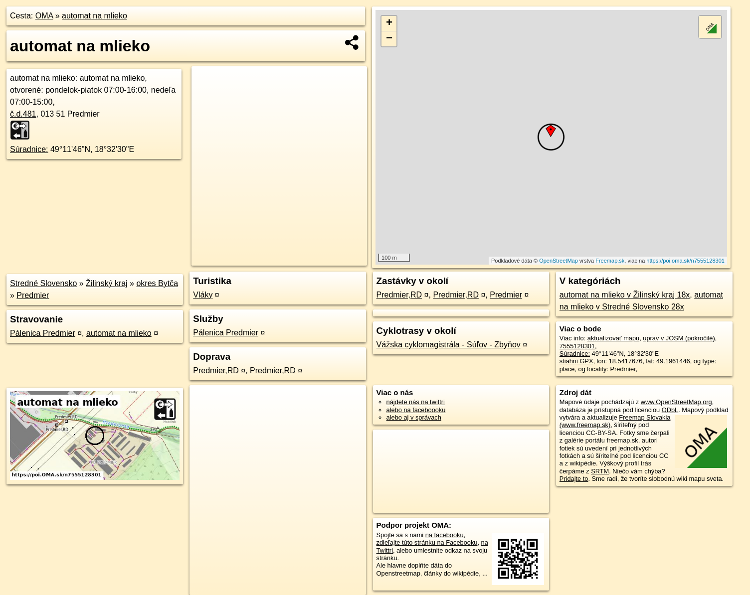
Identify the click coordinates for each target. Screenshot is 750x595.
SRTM (600, 471)
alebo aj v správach (413, 417)
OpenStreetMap (558, 261)
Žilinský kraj (107, 283)
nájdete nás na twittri (415, 402)
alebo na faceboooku (416, 410)
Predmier (32, 295)
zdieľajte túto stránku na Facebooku (427, 542)
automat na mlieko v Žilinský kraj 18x (625, 295)
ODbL (670, 410)
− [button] (389, 38)
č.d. (23, 114)
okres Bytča (157, 283)
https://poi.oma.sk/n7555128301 (685, 261)
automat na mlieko (94, 15)
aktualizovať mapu (613, 338)
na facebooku (444, 535)
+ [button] (389, 23)
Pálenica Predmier (42, 333)
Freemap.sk (609, 261)
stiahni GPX (576, 361)
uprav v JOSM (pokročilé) (679, 338)
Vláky (202, 295)
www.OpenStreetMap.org (676, 402)
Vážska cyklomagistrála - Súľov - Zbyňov (448, 344)
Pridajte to (574, 478)
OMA (44, 15)
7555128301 (577, 346)
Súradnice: (29, 149)
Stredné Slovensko (43, 283)
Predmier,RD (216, 370)
